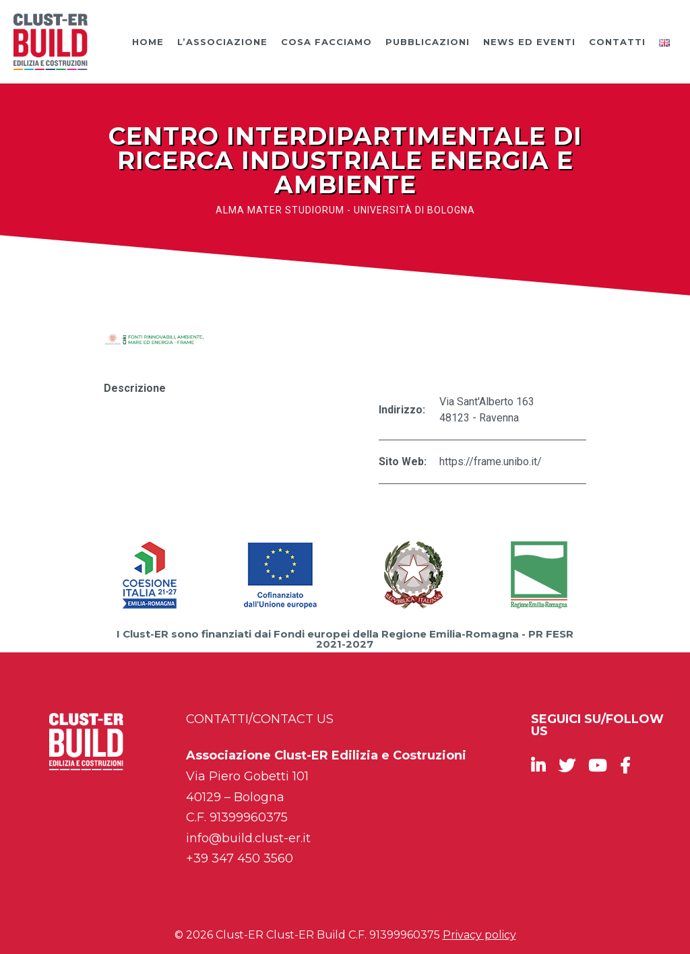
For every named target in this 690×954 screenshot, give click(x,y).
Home (148, 42)
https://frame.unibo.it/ (490, 461)
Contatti (617, 42)
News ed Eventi (529, 42)
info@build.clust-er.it (248, 838)
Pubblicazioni (427, 42)
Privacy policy (479, 934)
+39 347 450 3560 (239, 858)
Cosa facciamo (326, 42)
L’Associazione (222, 42)
